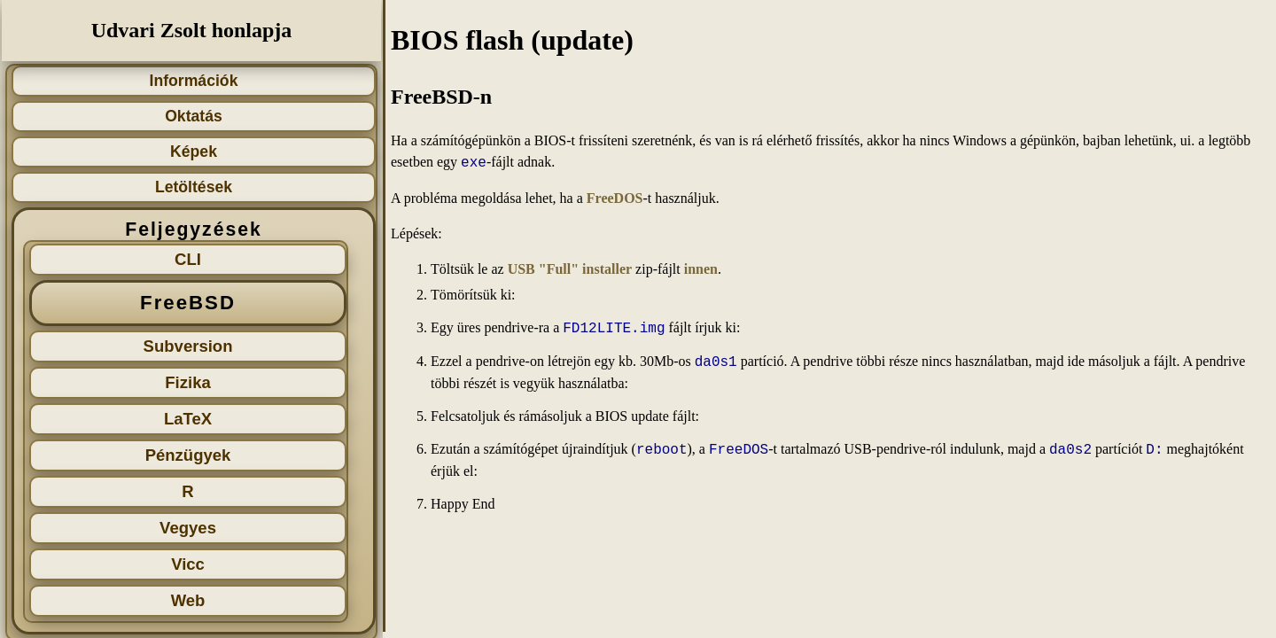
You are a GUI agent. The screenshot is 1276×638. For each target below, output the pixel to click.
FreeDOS (615, 198)
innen (701, 268)
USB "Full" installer (570, 268)
